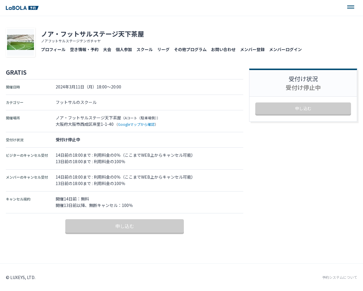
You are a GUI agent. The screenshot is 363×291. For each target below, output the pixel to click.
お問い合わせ (223, 49)
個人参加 (124, 49)
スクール (144, 49)
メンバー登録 (252, 49)
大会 (107, 49)
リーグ (163, 49)
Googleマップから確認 (136, 124)
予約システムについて (339, 277)
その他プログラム (190, 49)
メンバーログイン (285, 49)
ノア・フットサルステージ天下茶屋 (92, 33)
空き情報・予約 (84, 49)
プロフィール (53, 49)
